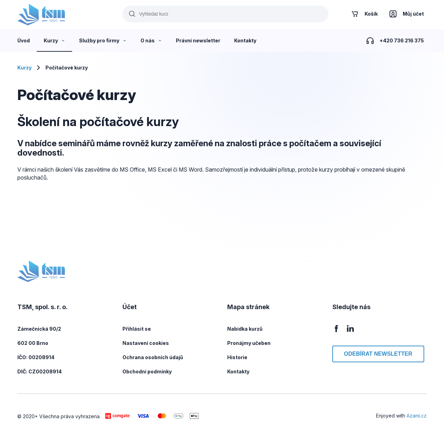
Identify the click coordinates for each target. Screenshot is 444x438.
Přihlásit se (136, 329)
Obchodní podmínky (147, 371)
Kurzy (24, 68)
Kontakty (238, 371)
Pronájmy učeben (249, 343)
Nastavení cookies (145, 343)
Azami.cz (417, 416)
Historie (237, 357)
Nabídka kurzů (245, 329)
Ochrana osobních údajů (152, 357)
